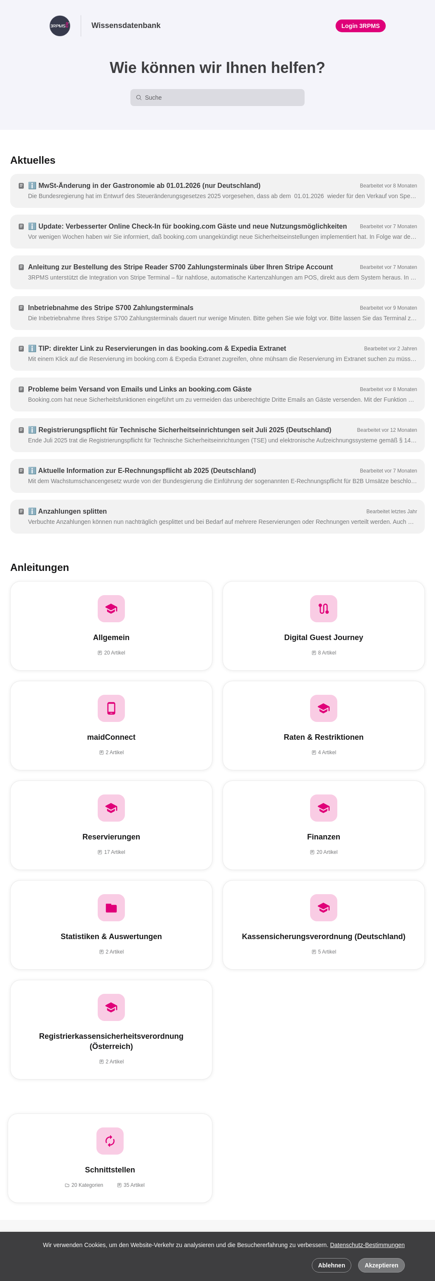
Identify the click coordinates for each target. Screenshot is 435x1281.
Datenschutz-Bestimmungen (367, 1245)
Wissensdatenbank (126, 25)
